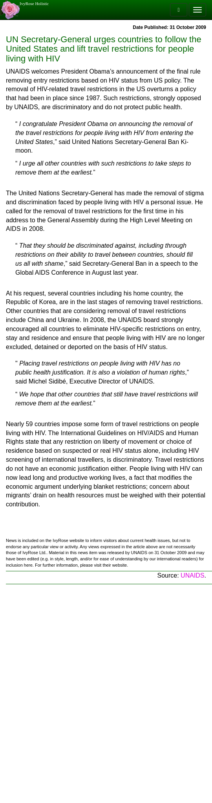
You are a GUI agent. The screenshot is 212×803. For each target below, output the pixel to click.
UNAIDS (192, 575)
